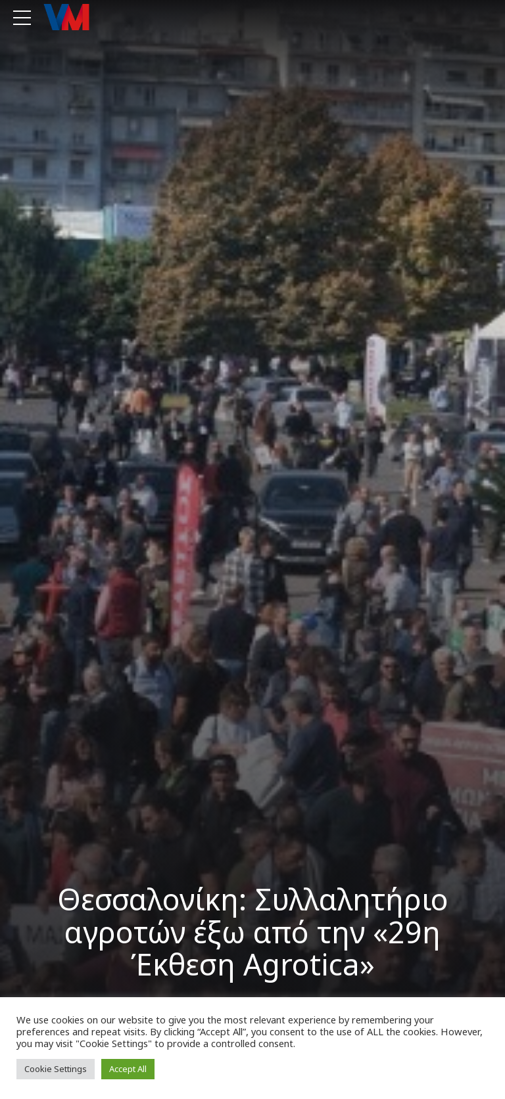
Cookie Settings (55, 1069)
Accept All (128, 1069)
